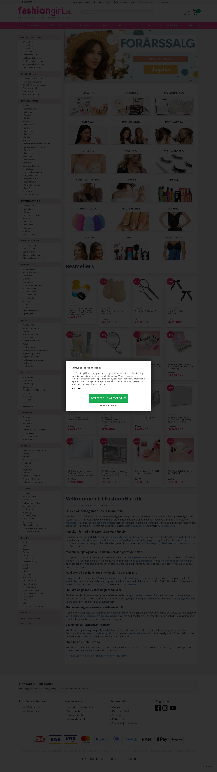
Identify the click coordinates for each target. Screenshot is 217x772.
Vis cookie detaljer (108, 405)
